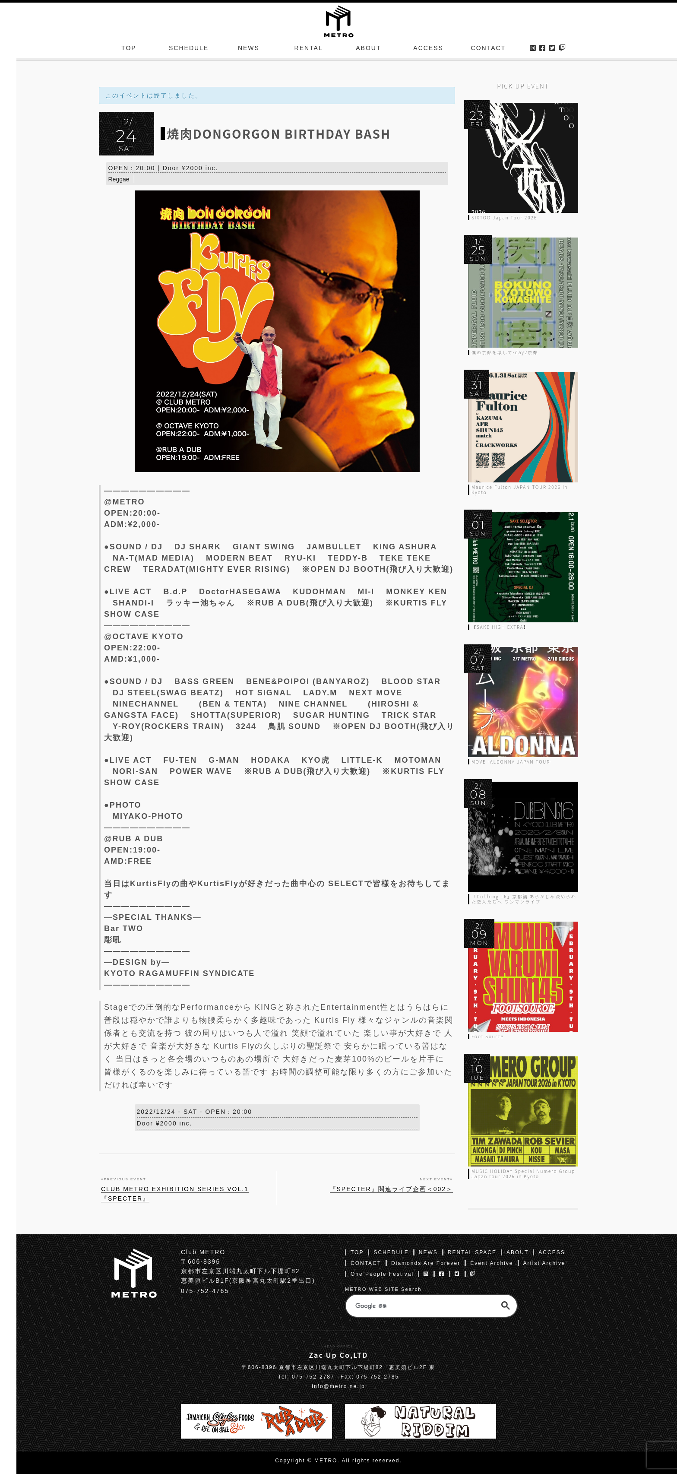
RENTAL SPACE (472, 1252)
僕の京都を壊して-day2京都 (504, 352)
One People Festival (382, 1274)
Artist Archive (544, 1263)
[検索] (418, 1306)
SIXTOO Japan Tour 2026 (504, 217)
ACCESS (428, 49)
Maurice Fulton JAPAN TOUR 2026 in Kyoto (519, 489)
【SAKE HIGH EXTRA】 (500, 627)
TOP (128, 49)
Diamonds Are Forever (425, 1263)
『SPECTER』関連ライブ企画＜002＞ (391, 1189)
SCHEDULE (189, 49)
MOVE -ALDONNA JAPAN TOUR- (511, 761)
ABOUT (368, 49)
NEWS (248, 49)
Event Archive (491, 1263)
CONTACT (488, 49)
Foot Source (487, 1036)
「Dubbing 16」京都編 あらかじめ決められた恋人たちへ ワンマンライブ (523, 899)
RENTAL (308, 49)
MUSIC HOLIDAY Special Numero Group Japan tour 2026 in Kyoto (523, 1173)
